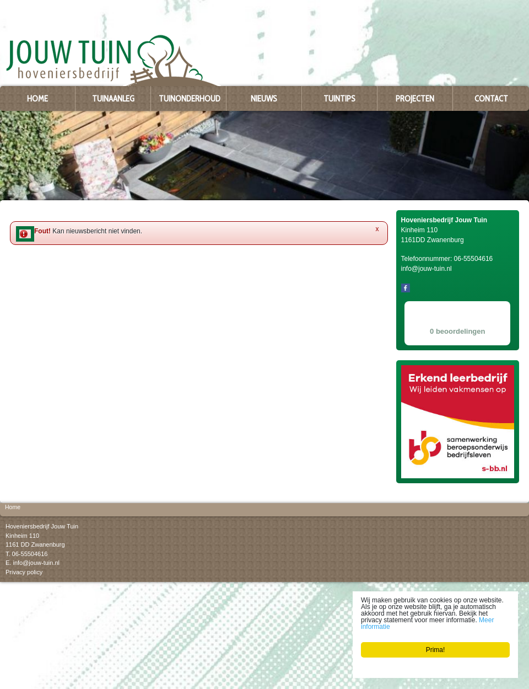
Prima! (435, 650)
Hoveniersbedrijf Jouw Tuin (42, 526)
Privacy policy (24, 572)
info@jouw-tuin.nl (36, 562)
